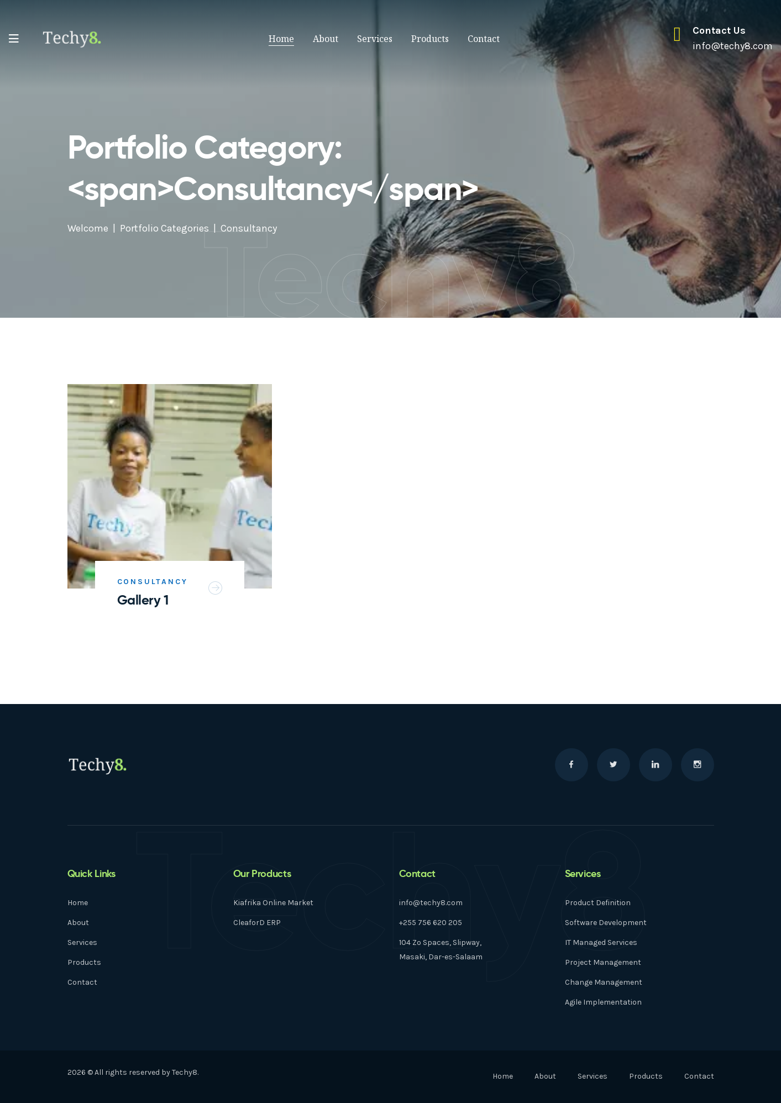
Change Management (603, 982)
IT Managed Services (601, 942)
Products (430, 39)
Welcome (87, 228)
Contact (484, 39)
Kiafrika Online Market (273, 902)
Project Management (603, 962)
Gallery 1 (143, 600)
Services (374, 39)
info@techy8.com (431, 902)
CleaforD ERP (257, 922)
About (325, 39)
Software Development (606, 922)
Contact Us (719, 30)
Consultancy (152, 581)
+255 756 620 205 (430, 922)
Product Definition (598, 902)
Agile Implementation (603, 1002)
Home (281, 39)
